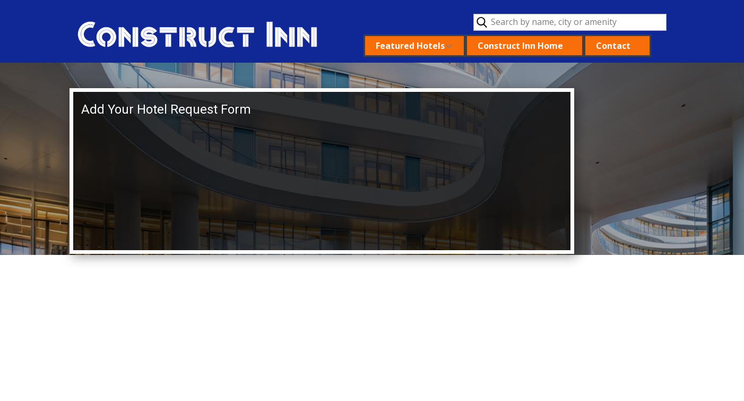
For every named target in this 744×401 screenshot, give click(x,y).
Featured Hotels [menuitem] (410, 46)
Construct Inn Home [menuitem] (520, 46)
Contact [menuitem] (613, 46)
